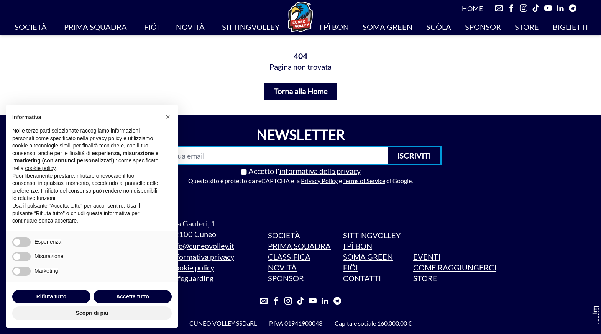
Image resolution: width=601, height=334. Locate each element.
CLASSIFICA (289, 256)
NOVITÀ (190, 26)
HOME (472, 8)
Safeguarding (191, 278)
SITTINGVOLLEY (251, 26)
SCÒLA (438, 26)
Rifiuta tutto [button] (51, 296)
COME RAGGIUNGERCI (454, 267)
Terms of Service (364, 180)
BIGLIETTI (570, 26)
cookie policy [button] (40, 168)
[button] (168, 117)
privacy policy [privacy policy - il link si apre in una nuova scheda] (106, 138)
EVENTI (426, 256)
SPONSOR (483, 26)
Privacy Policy (319, 180)
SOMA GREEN (387, 26)
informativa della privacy (320, 170)
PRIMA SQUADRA (95, 26)
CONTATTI (362, 278)
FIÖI (151, 26)
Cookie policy (192, 267)
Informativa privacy (202, 256)
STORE (527, 26)
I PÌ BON (334, 26)
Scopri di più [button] (92, 313)
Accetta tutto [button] (132, 296)
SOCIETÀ (31, 26)
